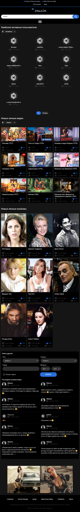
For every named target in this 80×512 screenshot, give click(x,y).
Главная (10, 499)
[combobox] (20, 361)
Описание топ (48, 420)
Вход (45, 4)
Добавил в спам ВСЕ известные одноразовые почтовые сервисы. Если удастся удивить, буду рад (20, 391)
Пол (3, 357)
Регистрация (37, 4)
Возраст (43, 365)
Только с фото (11, 374)
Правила (61, 499)
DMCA (71, 499)
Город (4, 365)
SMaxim (10, 383)
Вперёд (45, 113)
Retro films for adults (50, 1)
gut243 (48, 415)
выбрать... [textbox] (8, 361)
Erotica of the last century (32, 1)
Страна (43, 357)
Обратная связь (47, 499)
